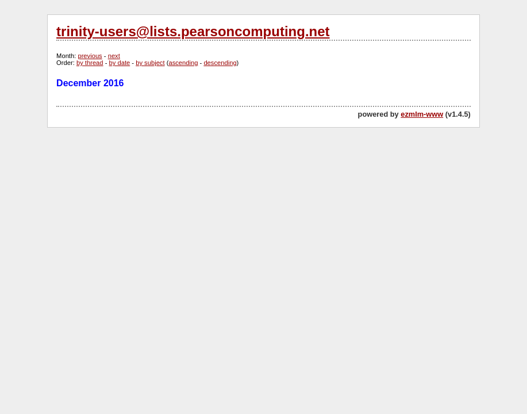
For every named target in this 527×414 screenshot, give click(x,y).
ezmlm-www (422, 114)
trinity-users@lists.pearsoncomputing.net (192, 31)
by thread (89, 62)
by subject (150, 62)
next (114, 55)
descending (219, 62)
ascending (183, 62)
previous (90, 55)
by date (119, 62)
